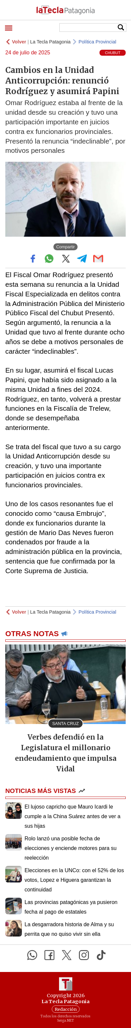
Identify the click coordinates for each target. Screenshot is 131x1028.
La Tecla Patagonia (50, 41)
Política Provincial (97, 41)
